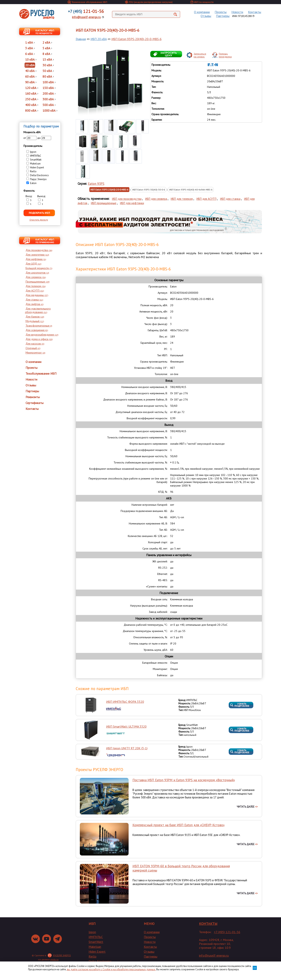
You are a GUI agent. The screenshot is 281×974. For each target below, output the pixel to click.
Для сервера (36, 277)
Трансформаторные (39, 325)
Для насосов (35, 343)
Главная (81, 39)
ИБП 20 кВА (99, 39)
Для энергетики (37, 254)
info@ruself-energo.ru (86, 17)
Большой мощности (39, 268)
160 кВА (31, 93)
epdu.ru (54, 959)
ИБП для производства (126, 199)
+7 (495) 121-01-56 (227, 932)
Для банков (35, 316)
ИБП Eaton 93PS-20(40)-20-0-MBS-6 (136, 39)
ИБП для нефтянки (132, 203)
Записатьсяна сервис (200, 55)
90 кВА (30, 82)
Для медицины (37, 295)
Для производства (39, 250)
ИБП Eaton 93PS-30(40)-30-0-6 (148, 189)
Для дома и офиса (39, 339)
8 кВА (47, 54)
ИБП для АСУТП (206, 199)
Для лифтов (35, 304)
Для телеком (36, 286)
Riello (92, 956)
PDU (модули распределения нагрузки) (149, 2)
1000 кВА (50, 110)
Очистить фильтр (38, 219)
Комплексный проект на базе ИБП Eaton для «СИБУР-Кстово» (178, 825)
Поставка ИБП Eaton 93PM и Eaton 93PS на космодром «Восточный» (183, 780)
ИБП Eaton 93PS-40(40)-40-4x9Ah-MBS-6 (191, 189)
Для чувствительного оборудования (38, 310)
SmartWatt (96, 942)
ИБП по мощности (201, 2)
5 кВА (47, 48)
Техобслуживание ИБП (41, 373)
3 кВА (30, 48)
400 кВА (31, 105)
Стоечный (33, 348)
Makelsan (95, 947)
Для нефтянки (36, 259)
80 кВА (48, 76)
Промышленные (38, 281)
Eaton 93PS (96, 183)
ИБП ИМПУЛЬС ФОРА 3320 (125, 702)
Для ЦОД (33, 263)
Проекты (221, 12)
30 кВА (48, 65)
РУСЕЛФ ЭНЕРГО (62, 955)
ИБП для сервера (156, 199)
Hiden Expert (97, 951)
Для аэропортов (37, 272)
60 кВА (30, 76)
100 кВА (49, 82)
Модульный (35, 321)
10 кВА (30, 59)
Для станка (34, 299)
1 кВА (30, 42)
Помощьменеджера (225, 55)
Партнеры (222, 16)
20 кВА (30, 65)
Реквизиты (33, 397)
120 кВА (31, 88)
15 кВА (48, 59)
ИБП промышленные (103, 203)
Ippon (92, 932)
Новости (237, 12)
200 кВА (49, 93)
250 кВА (31, 99)
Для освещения (37, 330)
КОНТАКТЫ (208, 923)
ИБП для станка (230, 199)
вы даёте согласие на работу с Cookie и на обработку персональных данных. (111, 969)
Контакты (254, 12)
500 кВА (49, 105)
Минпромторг (35, 352)
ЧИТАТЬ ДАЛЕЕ (247, 806)
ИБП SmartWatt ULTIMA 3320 (126, 726)
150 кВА (49, 88)
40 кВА (30, 71)
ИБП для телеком (182, 199)
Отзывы (206, 16)
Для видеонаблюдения (42, 334)
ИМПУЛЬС (96, 937)
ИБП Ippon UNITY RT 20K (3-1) (127, 748)
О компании (202, 12)
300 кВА (49, 99)
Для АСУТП (35, 290)
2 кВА (47, 42)
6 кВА (30, 54)
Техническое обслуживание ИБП (87, 2)
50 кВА (48, 71)
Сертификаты (35, 403)
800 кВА (31, 110)
